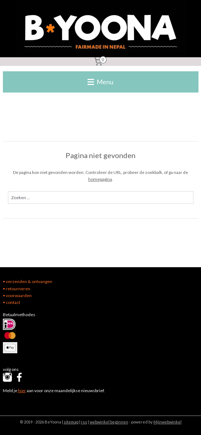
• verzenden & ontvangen (27, 281)
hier (22, 390)
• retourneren (16, 288)
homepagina (100, 179)
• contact (11, 302)
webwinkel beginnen (109, 422)
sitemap (71, 422)
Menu (100, 82)
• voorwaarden (17, 295)
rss (84, 422)
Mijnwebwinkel (167, 422)
